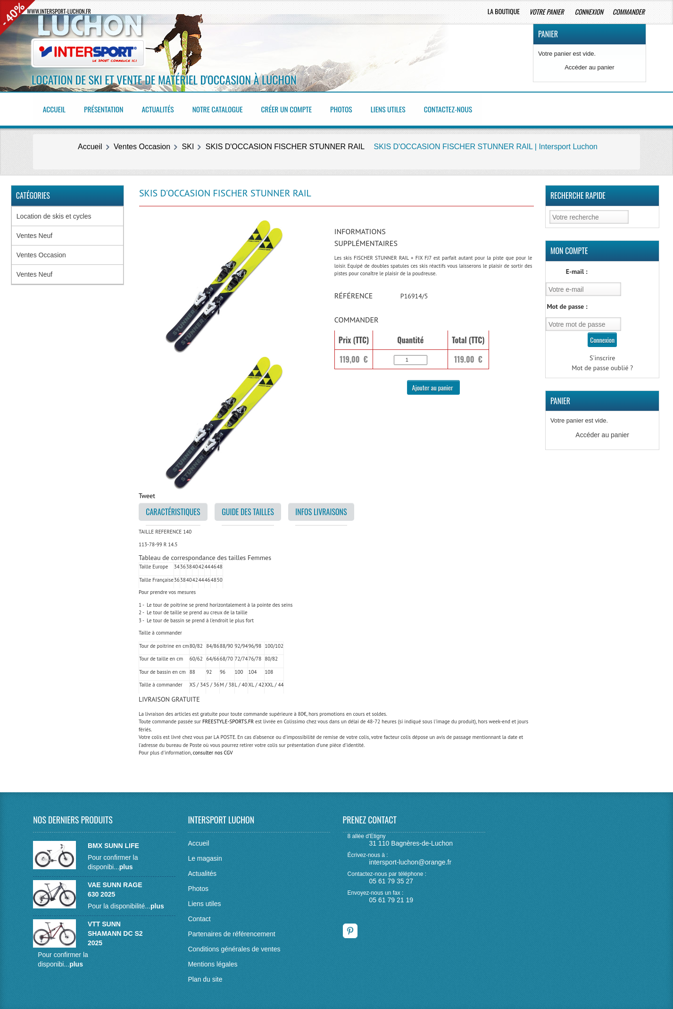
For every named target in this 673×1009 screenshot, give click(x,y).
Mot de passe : (567, 304)
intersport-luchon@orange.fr (410, 860)
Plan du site (205, 977)
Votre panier (547, 12)
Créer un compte (292, 108)
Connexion (588, 12)
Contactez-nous (457, 108)
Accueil (55, 108)
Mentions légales (212, 962)
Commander (629, 12)
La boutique (504, 11)
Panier (548, 34)
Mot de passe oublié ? (602, 365)
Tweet (147, 494)
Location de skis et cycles (54, 214)
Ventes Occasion (142, 145)
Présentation (105, 108)
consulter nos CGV (213, 750)
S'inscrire (602, 355)
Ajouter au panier (433, 385)
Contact (199, 916)
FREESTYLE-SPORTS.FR (228, 719)
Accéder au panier (590, 67)
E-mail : (577, 269)
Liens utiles (395, 108)
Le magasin (205, 856)
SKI (188, 145)
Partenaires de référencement (231, 931)
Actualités (160, 108)
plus (126, 864)
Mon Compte (569, 248)
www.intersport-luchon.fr (59, 11)
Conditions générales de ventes (234, 946)
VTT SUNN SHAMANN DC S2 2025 (115, 931)
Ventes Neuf (34, 233)
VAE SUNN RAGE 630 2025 (115, 887)
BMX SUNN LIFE (113, 843)
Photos (348, 108)
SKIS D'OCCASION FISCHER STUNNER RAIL (285, 145)
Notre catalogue (222, 108)
